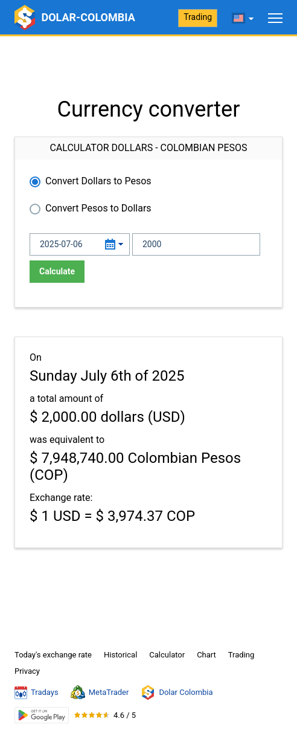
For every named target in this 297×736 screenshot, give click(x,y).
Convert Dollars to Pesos (98, 181)
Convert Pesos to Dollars (98, 208)
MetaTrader (100, 692)
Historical (120, 654)
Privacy (27, 671)
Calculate (57, 271)
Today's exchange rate (53, 654)
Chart (206, 654)
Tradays (36, 692)
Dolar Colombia (176, 692)
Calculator (167, 654)
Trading (198, 17)
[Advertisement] (148, 66)
